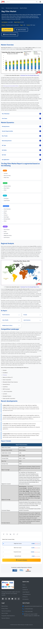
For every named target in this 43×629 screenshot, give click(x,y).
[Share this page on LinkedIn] (3, 599)
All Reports (25, 597)
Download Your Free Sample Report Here (30, 75)
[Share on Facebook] (3, 534)
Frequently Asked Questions (8, 615)
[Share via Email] (14, 534)
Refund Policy (5, 606)
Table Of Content (21, 29)
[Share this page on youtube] (12, 599)
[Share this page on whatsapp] (18, 599)
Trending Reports (27, 594)
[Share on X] (7, 534)
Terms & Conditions (6, 611)
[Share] (17, 534)
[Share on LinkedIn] (10, 534)
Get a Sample (7, 29)
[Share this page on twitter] (6, 599)
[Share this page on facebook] (9, 599)
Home (3, 8)
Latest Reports (26, 592)
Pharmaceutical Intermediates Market (10, 85)
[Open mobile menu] (40, 1)
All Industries (26, 599)
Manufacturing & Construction (12, 8)
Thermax (5, 375)
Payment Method (6, 618)
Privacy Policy (5, 608)
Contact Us (25, 589)
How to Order (5, 613)
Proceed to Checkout (21, 560)
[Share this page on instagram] (15, 599)
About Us (25, 587)
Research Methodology (9, 34)
